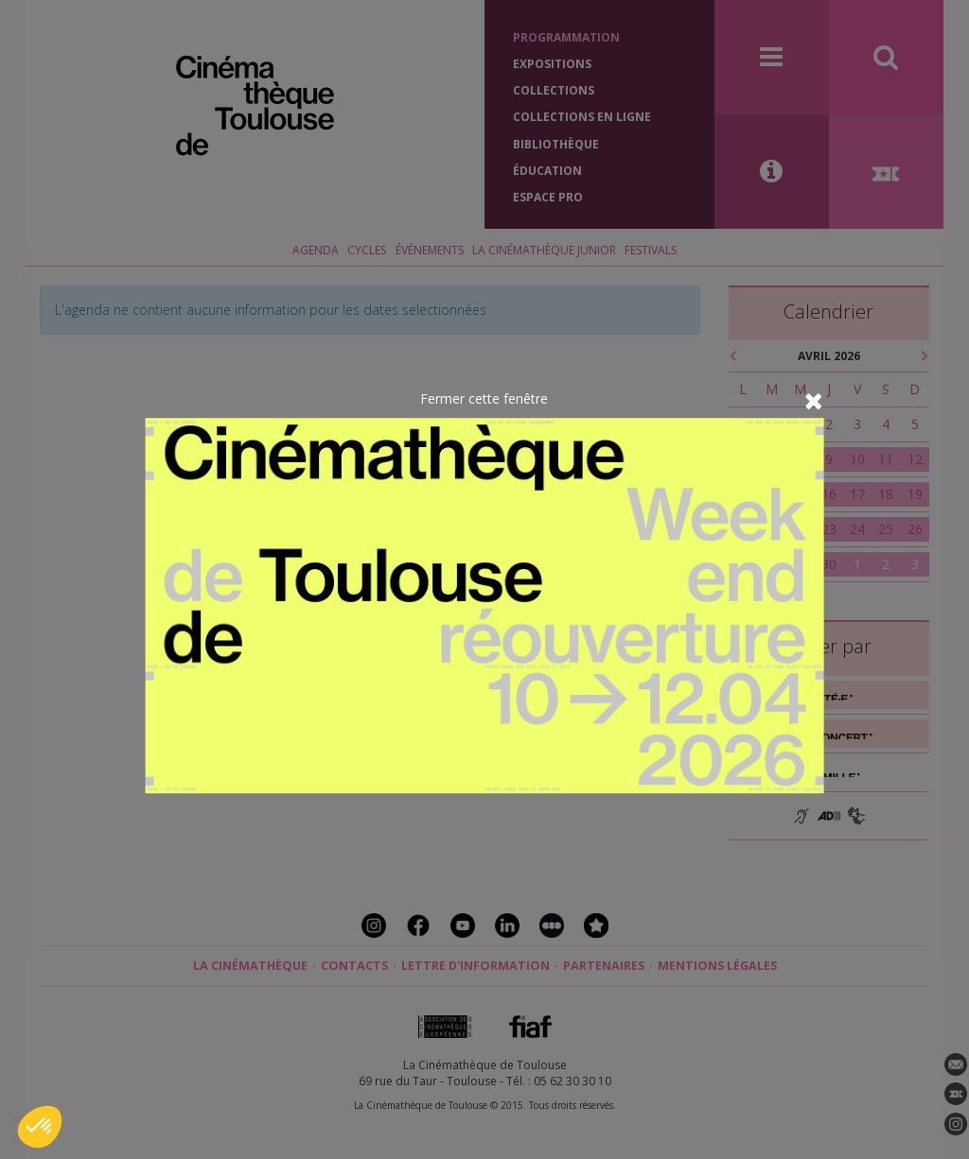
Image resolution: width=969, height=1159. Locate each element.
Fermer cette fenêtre (484, 398)
